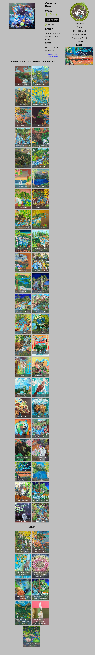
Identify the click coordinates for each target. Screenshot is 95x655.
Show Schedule (79, 34)
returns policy (53, 56)
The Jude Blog (79, 30)
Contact (79, 41)
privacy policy (53, 54)
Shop (79, 27)
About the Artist (79, 38)
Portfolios (79, 23)
